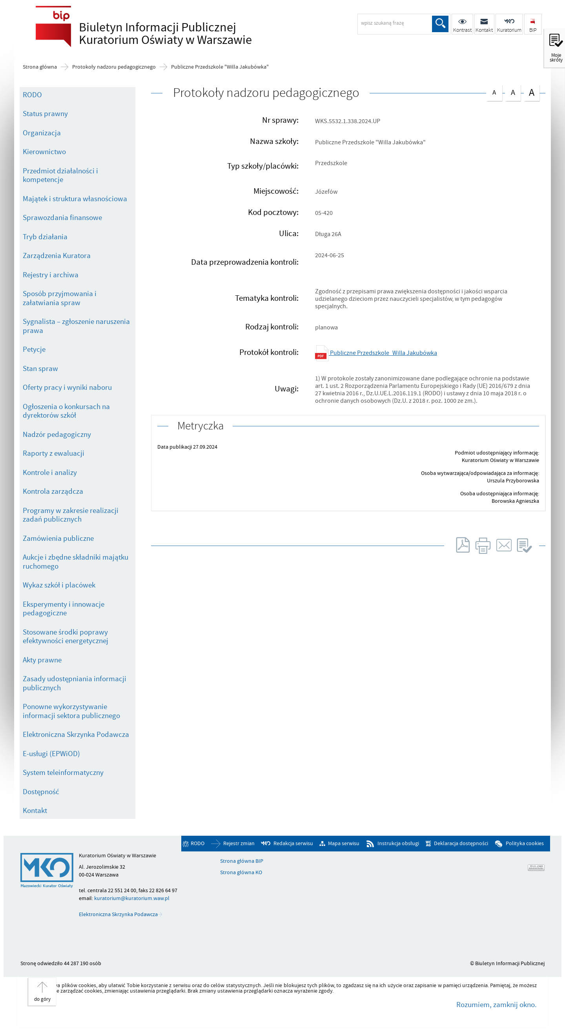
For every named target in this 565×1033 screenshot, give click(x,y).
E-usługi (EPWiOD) (51, 753)
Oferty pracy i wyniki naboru (67, 387)
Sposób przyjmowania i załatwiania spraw (60, 298)
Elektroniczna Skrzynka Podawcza (76, 734)
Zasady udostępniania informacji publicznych (74, 683)
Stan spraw (40, 368)
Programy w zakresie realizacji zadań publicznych (70, 515)
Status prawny (45, 113)
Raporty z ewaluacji (53, 453)
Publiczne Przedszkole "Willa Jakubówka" (220, 67)
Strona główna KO (241, 872)
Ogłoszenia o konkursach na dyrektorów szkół (66, 411)
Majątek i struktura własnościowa (75, 199)
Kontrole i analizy (50, 472)
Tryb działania (45, 237)
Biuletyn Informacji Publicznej (163, 33)
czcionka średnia (513, 91)
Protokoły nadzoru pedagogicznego (114, 67)
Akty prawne (42, 660)
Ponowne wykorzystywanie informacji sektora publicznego (71, 711)
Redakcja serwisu (293, 843)
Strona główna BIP (241, 861)
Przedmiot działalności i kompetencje (60, 175)
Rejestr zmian (239, 843)
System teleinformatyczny (63, 772)
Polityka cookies (525, 843)
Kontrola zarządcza (53, 491)
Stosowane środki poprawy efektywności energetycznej (65, 636)
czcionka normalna (494, 91)
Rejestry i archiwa (50, 275)
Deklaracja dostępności (461, 843)
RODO (32, 95)
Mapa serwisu (343, 843)
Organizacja (42, 133)
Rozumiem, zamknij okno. (496, 1004)
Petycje (34, 349)
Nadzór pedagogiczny (57, 434)
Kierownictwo (44, 151)
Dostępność (41, 792)
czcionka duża (531, 92)
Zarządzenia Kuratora (57, 255)
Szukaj (440, 24)
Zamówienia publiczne (58, 538)
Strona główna (40, 67)
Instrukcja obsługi (398, 843)
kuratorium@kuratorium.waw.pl (132, 898)
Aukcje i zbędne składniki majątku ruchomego (75, 562)
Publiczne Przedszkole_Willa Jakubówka (376, 353)
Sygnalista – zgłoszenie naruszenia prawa (76, 326)
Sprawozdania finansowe (62, 217)
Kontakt (35, 810)
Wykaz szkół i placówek (59, 585)
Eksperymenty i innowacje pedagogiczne (63, 609)
